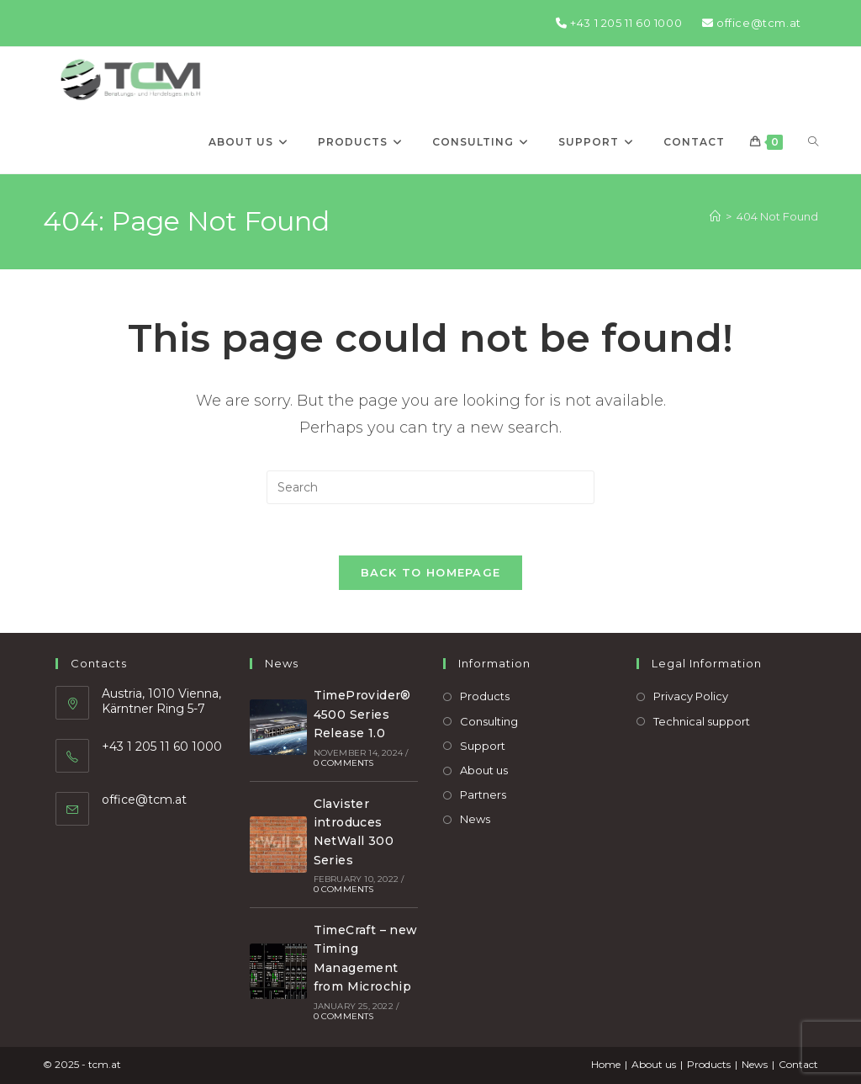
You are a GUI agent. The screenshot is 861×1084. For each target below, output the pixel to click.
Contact (798, 1064)
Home (606, 1064)
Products (485, 696)
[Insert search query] (430, 487)
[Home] (715, 216)
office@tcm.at (751, 22)
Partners (483, 794)
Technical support (701, 721)
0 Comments (344, 762)
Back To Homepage (431, 572)
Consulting (489, 721)
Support (482, 745)
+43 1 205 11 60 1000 (619, 22)
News (475, 819)
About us (484, 770)
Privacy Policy (690, 696)
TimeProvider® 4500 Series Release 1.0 (362, 714)
